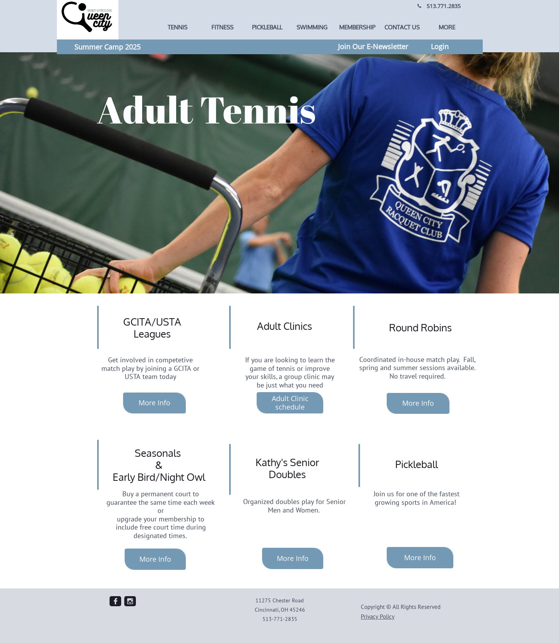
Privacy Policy (377, 616)
